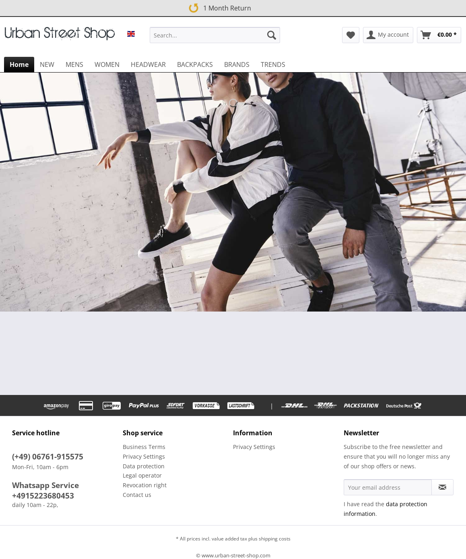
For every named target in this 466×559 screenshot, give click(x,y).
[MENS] (74, 64)
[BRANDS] (237, 64)
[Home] (19, 64)
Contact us (137, 495)
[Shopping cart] (439, 35)
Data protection (144, 466)
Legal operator (142, 475)
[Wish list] (350, 35)
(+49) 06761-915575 (47, 456)
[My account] (388, 35)
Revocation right (145, 485)
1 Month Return (218, 6)
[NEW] (47, 64)
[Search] (271, 35)
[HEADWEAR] (148, 64)
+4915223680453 (43, 495)
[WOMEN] (107, 64)
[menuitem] (215, 39)
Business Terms (144, 447)
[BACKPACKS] (195, 64)
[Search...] (215, 35)
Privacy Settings (144, 456)
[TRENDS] (273, 64)
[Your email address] (388, 487)
